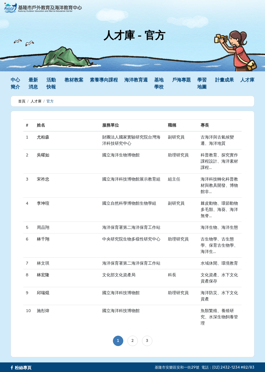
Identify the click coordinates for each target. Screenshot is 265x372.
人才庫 (247, 80)
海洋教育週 (136, 80)
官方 (50, 101)
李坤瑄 (43, 203)
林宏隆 (43, 275)
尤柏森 (43, 137)
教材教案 (74, 80)
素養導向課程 (104, 80)
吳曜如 (43, 155)
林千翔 (43, 239)
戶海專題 (181, 80)
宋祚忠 (43, 179)
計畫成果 (224, 80)
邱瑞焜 (43, 293)
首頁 (21, 101)
